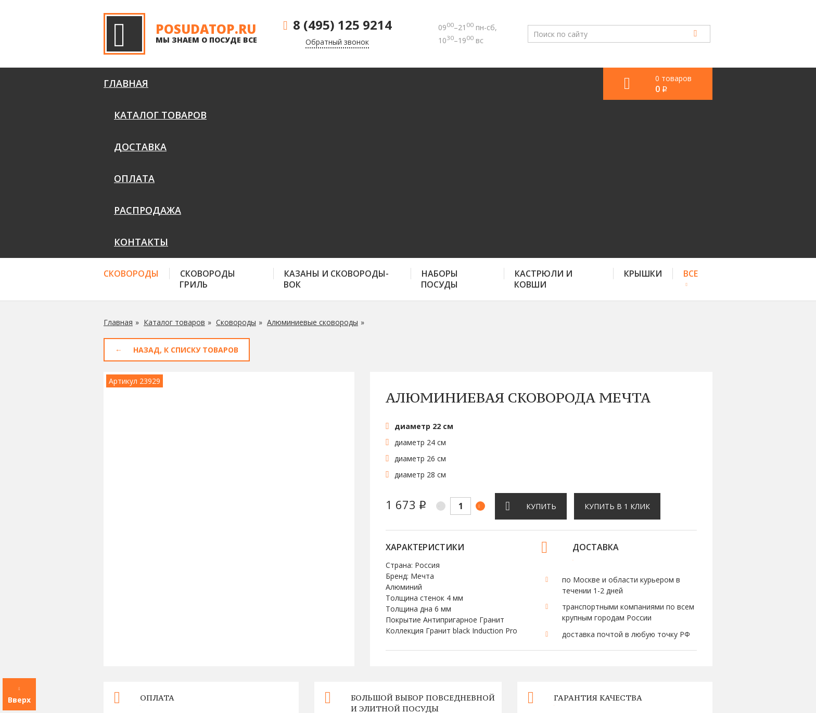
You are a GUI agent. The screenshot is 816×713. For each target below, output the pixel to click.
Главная (126, 83)
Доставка (309, 83)
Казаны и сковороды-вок (336, 121)
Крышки (643, 115)
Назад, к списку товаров (185, 192)
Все (690, 115)
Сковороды (131, 115)
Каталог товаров (215, 83)
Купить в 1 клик (617, 348)
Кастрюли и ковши (543, 121)
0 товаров (673, 84)
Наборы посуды (439, 121)
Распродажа (450, 83)
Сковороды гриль (207, 121)
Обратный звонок (337, 42)
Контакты (532, 83)
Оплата (376, 83)
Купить (541, 348)
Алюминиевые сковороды (312, 164)
